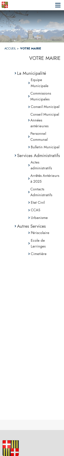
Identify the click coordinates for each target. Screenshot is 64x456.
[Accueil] (5, 5)
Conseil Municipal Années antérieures (44, 120)
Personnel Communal (39, 136)
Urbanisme (39, 217)
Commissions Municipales (40, 96)
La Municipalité (31, 73)
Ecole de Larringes (38, 243)
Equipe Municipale (39, 82)
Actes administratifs (41, 165)
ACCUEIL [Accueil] (10, 48)
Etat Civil (38, 202)
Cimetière (39, 253)
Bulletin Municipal (45, 147)
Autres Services (31, 226)
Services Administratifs (38, 155)
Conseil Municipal (45, 106)
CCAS (35, 210)
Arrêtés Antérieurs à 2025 (44, 178)
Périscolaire (40, 232)
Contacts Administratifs (41, 192)
